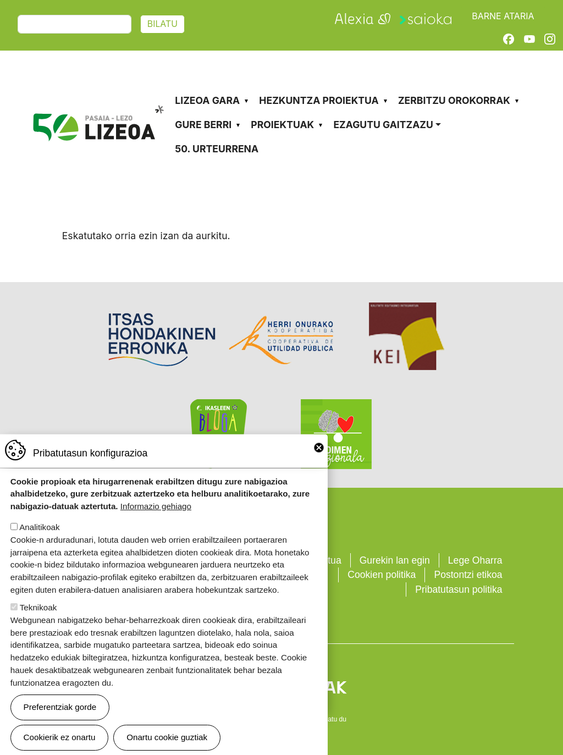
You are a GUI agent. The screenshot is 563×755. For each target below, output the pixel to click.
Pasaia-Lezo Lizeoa (98, 92)
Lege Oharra (475, 560)
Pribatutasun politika (458, 589)
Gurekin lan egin (395, 560)
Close (318, 463)
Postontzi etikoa (468, 574)
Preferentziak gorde (60, 722)
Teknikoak (38, 622)
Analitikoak (39, 542)
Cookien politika (381, 574)
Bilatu (162, 24)
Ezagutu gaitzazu (383, 124)
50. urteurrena (216, 149)
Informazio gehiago (155, 521)
